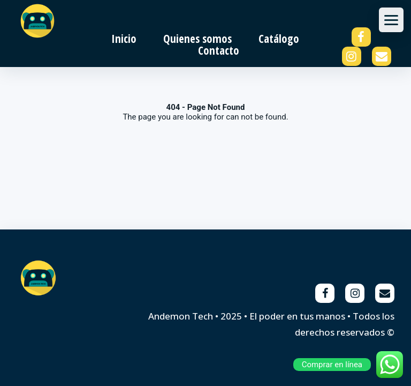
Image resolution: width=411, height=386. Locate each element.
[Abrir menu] (391, 20)
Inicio (123, 38)
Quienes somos (197, 38)
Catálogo (278, 38)
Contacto (218, 50)
